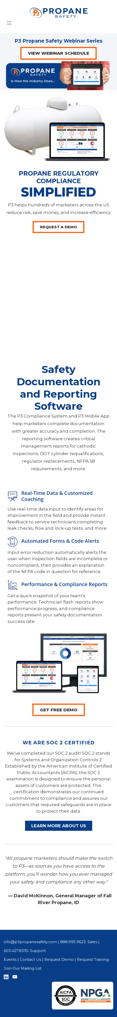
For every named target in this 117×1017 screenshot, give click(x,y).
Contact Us (30, 959)
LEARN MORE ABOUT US (58, 825)
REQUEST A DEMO (58, 227)
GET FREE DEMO (58, 709)
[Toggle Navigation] (9, 23)
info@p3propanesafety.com (30, 941)
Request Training (93, 959)
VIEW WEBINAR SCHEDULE (58, 53)
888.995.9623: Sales (78, 941)
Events (10, 959)
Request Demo (59, 959)
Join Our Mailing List (23, 968)
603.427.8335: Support (25, 950)
